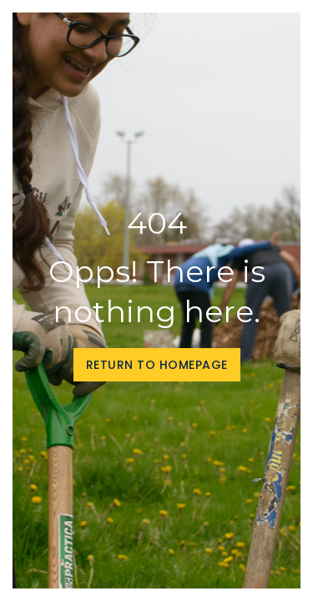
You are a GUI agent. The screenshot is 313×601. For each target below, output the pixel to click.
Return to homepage (157, 364)
